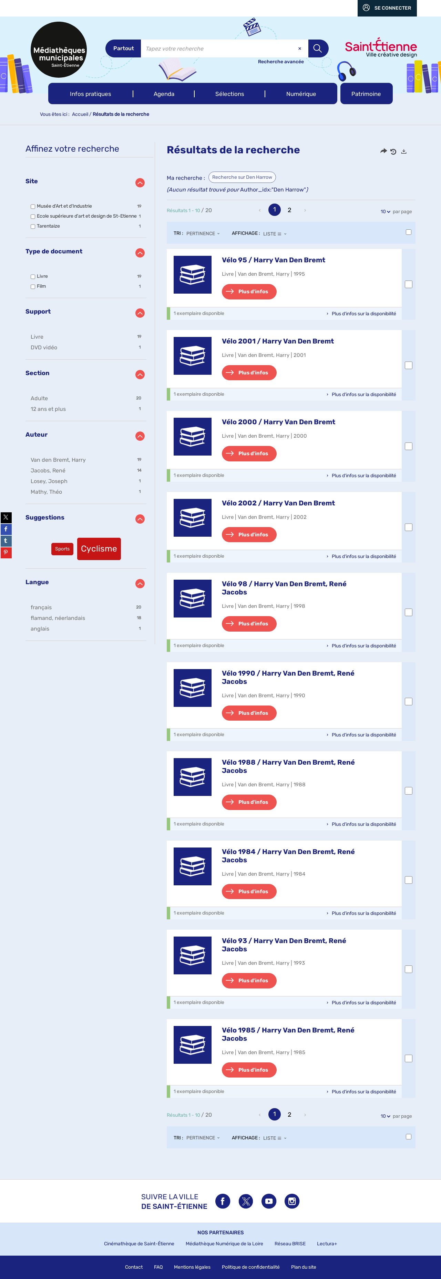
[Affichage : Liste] (277, 234)
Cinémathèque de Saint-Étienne (139, 1244)
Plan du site (303, 1267)
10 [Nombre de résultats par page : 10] (384, 211)
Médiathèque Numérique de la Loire (224, 1244)
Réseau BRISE (290, 1244)
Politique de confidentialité (251, 1267)
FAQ (158, 1267)
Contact (134, 1267)
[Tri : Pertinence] (205, 234)
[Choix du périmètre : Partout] (123, 48)
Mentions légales (192, 1267)
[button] (90, 93)
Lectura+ (327, 1244)
